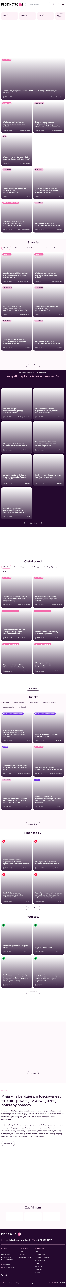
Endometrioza (39, 103)
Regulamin (34, 1283)
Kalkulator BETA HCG (42, 1258)
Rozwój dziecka (19, 702)
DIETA (4, 136)
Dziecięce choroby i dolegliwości (13, 713)
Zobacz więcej (33, 365)
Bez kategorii (7, 169)
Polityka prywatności (21, 1283)
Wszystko (6, 248)
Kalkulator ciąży (40, 1255)
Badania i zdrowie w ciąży (10, 202)
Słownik (37, 1272)
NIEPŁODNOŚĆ (39, 169)
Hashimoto (57, 248)
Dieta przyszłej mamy (50, 566)
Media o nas (38, 1266)
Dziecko (5, 746)
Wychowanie (22, 707)
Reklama (22, 1255)
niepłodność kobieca (29, 248)
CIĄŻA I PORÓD (7, 60)
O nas (21, 1252)
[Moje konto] (53, 4)
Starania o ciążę (40, 1261)
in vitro (16, 248)
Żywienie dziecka (8, 707)
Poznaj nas (6, 1144)
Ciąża (36, 1252)
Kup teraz (33, 1073)
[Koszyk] (58, 4)
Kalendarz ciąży (19, 566)
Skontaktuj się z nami (25, 1258)
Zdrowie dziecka (33, 702)
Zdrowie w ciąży (34, 566)
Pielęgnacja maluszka (49, 702)
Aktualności (39, 202)
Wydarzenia (38, 1269)
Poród (5, 571)
